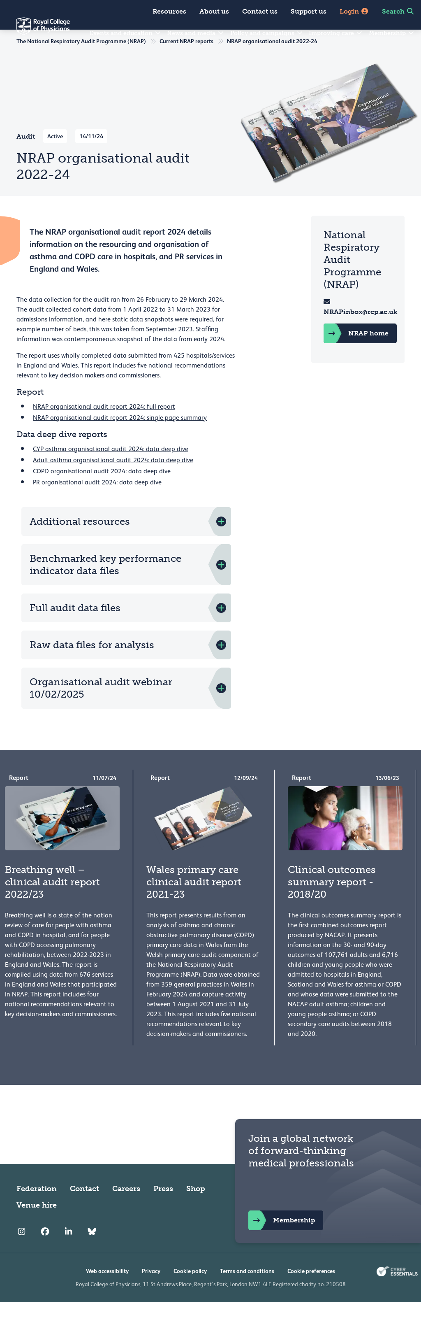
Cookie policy (190, 1290)
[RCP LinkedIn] (68, 1251)
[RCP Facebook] (45, 1251)
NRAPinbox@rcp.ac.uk (361, 331)
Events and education (126, 33)
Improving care (336, 33)
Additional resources (80, 541)
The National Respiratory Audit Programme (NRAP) (81, 61)
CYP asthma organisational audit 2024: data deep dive (110, 468)
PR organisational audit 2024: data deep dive (97, 502)
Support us (308, 11)
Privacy (151, 1290)
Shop (195, 1208)
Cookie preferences (311, 1290)
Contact (84, 1208)
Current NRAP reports (186, 61)
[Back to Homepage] (35, 31)
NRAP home (356, 353)
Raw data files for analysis (92, 664)
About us (214, 11)
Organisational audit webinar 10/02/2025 (101, 708)
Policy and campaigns (266, 33)
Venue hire (36, 1224)
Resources (169, 11)
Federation (36, 1208)
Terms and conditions (247, 1290)
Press (163, 1208)
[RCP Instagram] (21, 1251)
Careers (126, 1208)
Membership (392, 33)
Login (354, 11)
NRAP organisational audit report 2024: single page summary (120, 437)
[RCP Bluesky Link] (92, 1251)
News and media (195, 33)
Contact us (260, 11)
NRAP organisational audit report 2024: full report (104, 426)
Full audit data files (75, 627)
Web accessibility (107, 1290)
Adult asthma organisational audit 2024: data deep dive (113, 480)
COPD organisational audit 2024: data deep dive (102, 491)
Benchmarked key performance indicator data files (105, 584)
